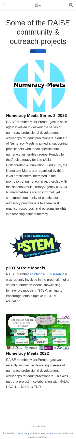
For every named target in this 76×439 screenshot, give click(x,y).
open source (47, 433)
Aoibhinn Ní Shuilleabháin (48, 274)
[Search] (71, 5)
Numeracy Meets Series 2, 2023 (36, 115)
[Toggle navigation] (4, 5)
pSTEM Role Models (25, 268)
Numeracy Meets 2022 (27, 353)
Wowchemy (23, 433)
